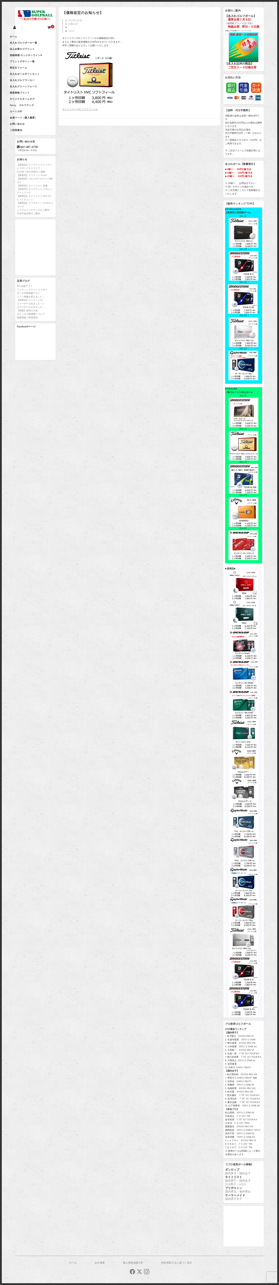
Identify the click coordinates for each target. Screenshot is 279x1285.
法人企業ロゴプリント (31, 52)
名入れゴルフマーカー (31, 89)
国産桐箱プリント (29, 104)
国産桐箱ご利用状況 (27, 337)
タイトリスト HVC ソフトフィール (80, 109)
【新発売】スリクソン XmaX (31, 195)
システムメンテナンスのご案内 (33, 230)
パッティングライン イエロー (32, 309)
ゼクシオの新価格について (31, 334)
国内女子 (245, 1173)
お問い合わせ (26, 142)
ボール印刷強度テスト (28, 313)
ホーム (22, 37)
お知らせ (73, 24)
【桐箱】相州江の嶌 (27, 330)
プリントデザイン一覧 (31, 67)
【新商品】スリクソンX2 (30, 320)
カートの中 (25, 127)
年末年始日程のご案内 (28, 233)
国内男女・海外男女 (238, 1191)
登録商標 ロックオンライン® (35, 59)
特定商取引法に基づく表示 (176, 1262)
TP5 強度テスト (25, 306)
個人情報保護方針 (133, 1262)
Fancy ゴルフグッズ (31, 119)
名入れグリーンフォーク (32, 97)
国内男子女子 (233, 1199)
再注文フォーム (27, 74)
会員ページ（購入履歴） (32, 134)
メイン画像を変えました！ (31, 316)
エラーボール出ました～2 (30, 323)
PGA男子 (230, 1184)
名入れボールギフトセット (34, 82)
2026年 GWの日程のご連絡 (31, 192)
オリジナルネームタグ (31, 112)
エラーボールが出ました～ (31, 327)
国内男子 (230, 1173)
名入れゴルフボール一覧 (32, 44)
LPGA (242, 1184)
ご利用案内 (25, 149)
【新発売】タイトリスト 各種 (32, 205)
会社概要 (100, 1262)
